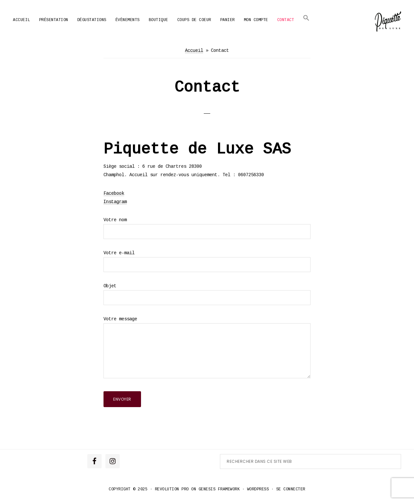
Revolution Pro (172, 489)
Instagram (115, 201)
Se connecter (290, 489)
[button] (306, 18)
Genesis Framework (219, 489)
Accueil (194, 50)
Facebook (114, 193)
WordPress (258, 489)
